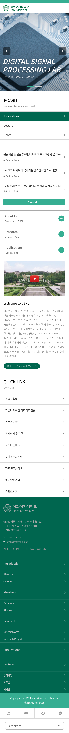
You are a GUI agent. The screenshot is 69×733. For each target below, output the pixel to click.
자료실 (6, 682)
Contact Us (9, 581)
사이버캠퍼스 (12, 445)
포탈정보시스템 (13, 457)
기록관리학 (11, 422)
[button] (6, 51)
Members (9, 592)
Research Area (11, 632)
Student (8, 610)
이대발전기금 (12, 480)
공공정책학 (11, 399)
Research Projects (13, 639)
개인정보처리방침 (12, 549)
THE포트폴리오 (14, 468)
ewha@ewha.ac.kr (17, 541)
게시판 (6, 689)
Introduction (11, 563)
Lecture (8, 125)
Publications (11, 116)
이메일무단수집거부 (36, 549)
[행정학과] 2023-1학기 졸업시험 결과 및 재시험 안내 (32, 186)
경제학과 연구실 (14, 433)
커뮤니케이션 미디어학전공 (20, 410)
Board (7, 135)
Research (9, 621)
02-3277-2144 (14, 537)
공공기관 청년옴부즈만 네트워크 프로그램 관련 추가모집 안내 (32, 154)
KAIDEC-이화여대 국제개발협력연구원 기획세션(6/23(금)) (32, 170)
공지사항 (7, 675)
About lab (8, 574)
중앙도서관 (11, 491)
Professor (8, 603)
